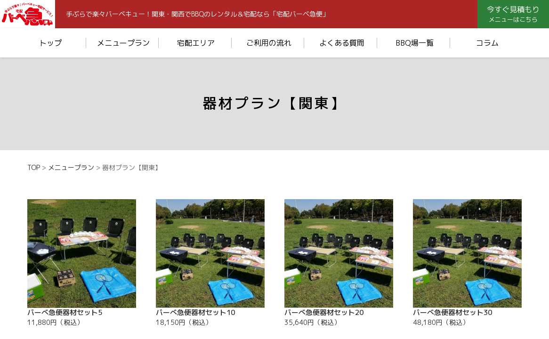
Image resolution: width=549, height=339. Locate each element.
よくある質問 (341, 43)
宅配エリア (196, 43)
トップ (50, 43)
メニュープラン (123, 43)
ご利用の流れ (268, 43)
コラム (487, 43)
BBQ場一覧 (415, 43)
